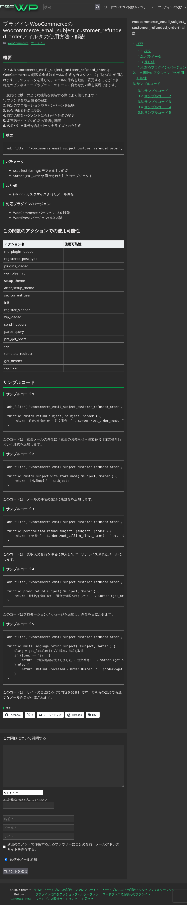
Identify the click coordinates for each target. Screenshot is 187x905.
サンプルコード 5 (157, 112)
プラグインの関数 (172, 7)
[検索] (97, 7)
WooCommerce (18, 43)
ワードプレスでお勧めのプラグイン (126, 894)
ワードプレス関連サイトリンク (56, 899)
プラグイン (38, 43)
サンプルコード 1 (157, 90)
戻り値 (149, 62)
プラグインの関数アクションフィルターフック (67, 894)
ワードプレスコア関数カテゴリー (129, 7)
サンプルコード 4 (157, 107)
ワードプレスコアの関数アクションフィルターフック (139, 890)
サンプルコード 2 (157, 96)
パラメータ (152, 56)
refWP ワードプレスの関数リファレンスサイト (66, 890)
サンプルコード (148, 83)
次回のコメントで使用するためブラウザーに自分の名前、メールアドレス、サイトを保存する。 (65, 847)
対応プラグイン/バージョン (165, 67)
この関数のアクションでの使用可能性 (160, 75)
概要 (140, 44)
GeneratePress (21, 899)
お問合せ (87, 899)
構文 (147, 51)
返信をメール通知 (20, 859)
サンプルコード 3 (157, 101)
